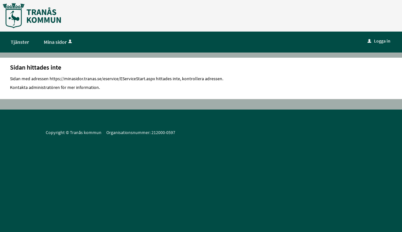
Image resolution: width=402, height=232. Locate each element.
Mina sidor (58, 42)
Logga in (379, 41)
